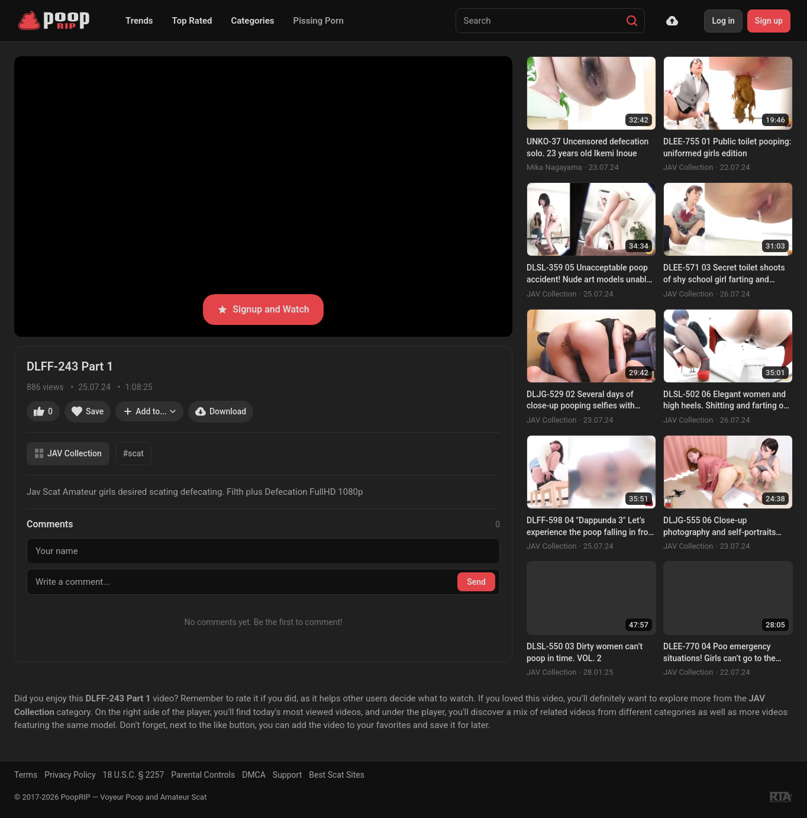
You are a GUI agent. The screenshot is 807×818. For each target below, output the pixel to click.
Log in (723, 20)
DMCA (254, 775)
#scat (133, 453)
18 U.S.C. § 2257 (133, 775)
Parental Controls (203, 775)
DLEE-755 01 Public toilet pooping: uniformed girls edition (727, 147)
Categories (252, 20)
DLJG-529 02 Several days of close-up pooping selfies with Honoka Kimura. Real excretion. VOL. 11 (585, 400)
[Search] (632, 21)
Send (476, 582)
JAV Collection (68, 454)
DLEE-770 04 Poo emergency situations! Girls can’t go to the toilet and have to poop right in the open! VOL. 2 (726, 653)
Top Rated (192, 20)
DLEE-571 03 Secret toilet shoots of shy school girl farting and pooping (724, 274)
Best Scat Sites (336, 775)
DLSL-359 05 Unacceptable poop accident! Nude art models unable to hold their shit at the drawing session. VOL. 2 (589, 274)
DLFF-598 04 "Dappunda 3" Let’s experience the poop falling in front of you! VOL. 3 (591, 527)
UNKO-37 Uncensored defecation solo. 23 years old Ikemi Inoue (587, 147)
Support (287, 775)
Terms (25, 775)
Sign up (769, 20)
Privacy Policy (69, 775)
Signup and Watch (263, 309)
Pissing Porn (318, 20)
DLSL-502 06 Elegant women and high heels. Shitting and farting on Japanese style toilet (725, 400)
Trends (139, 20)
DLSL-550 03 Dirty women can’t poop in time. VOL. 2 (585, 652)
